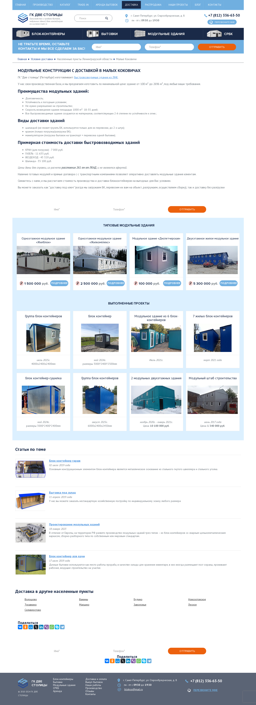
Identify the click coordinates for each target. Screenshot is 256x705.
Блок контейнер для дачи (67, 556)
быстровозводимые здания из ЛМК (96, 77)
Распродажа (153, 4)
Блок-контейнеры (63, 679)
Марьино (84, 604)
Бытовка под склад (62, 492)
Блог (198, 4)
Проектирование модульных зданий (74, 524)
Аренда (57, 691)
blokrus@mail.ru (133, 689)
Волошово (31, 599)
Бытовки (57, 682)
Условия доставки (42, 59)
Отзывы (89, 691)
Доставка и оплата (96, 679)
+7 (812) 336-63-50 (224, 15)
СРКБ (56, 688)
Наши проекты (178, 4)
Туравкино (31, 604)
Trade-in (83, 4)
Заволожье (140, 604)
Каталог (65, 4)
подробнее (59, 283)
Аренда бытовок (107, 4)
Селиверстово (33, 610)
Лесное (192, 604)
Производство (43, 4)
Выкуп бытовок (94, 682)
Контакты (214, 4)
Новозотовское (197, 599)
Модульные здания (64, 685)
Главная (20, 4)
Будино (138, 599)
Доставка (131, 4)
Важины (83, 599)
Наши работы (93, 685)
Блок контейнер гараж (65, 461)
